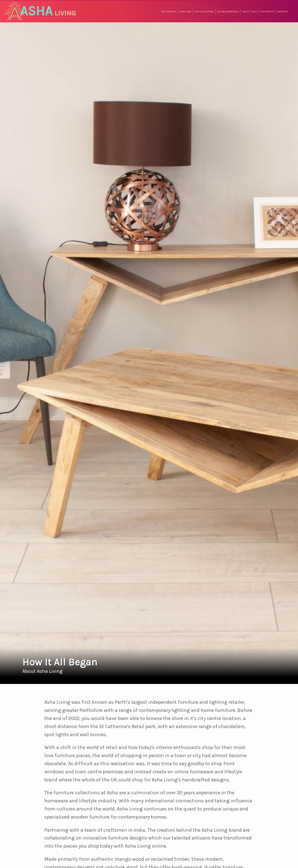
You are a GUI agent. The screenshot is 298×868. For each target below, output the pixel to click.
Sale (254, 11)
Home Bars (185, 11)
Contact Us (282, 11)
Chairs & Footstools (228, 11)
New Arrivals (168, 11)
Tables (245, 11)
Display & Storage (204, 11)
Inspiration (266, 11)
